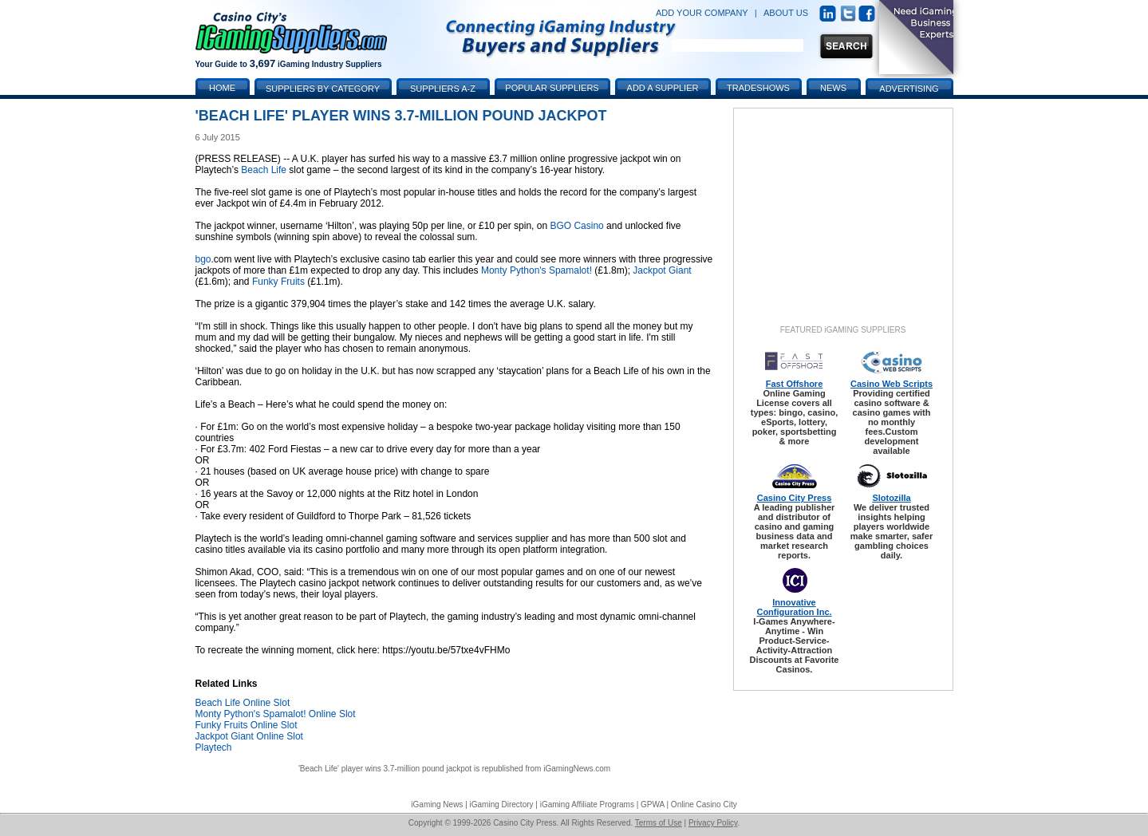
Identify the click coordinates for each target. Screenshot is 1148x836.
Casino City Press (794, 498)
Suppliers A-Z (442, 88)
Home (222, 88)
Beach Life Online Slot (242, 702)
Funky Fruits (278, 281)
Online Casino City (704, 804)
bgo (203, 259)
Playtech (213, 747)
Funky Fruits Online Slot (246, 725)
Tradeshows (758, 88)
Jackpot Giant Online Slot (249, 736)
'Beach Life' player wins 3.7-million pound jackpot (384, 768)
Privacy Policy (713, 822)
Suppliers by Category (323, 88)
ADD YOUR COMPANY (702, 13)
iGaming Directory (502, 804)
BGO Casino (576, 225)
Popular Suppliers (551, 88)
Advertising (908, 88)
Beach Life (263, 169)
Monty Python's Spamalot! (536, 270)
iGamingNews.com (576, 768)
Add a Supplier (663, 88)
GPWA (653, 804)
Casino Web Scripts (891, 383)
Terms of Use (658, 822)
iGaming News (437, 804)
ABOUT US (785, 13)
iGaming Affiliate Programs (587, 804)
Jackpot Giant (662, 270)
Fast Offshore (794, 383)
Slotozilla (891, 498)
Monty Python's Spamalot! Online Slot (275, 714)
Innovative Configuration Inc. (793, 607)
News (833, 88)
